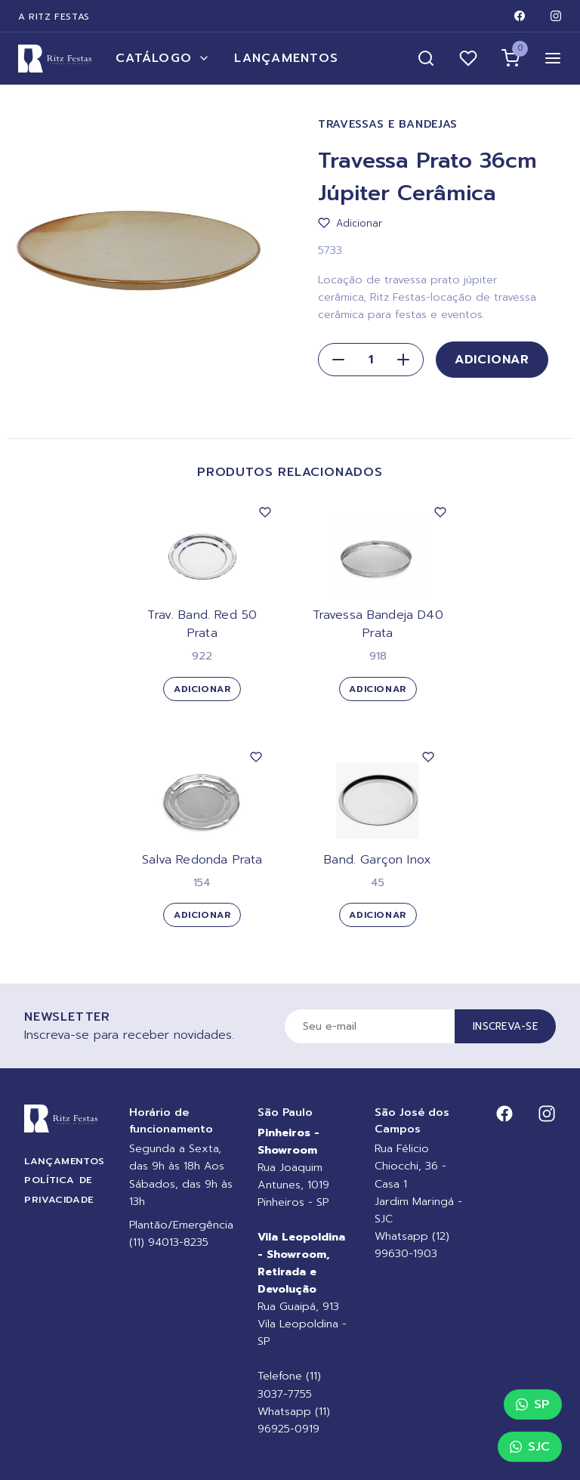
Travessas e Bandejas (388, 124)
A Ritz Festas (54, 16)
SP (533, 1404)
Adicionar (492, 360)
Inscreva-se (505, 1026)
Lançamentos (286, 58)
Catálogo (163, 58)
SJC (530, 1447)
